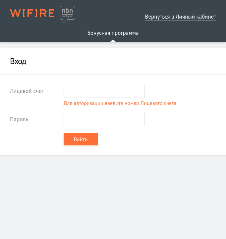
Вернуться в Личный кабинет (180, 16)
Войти (81, 139)
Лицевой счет (27, 91)
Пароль (19, 119)
